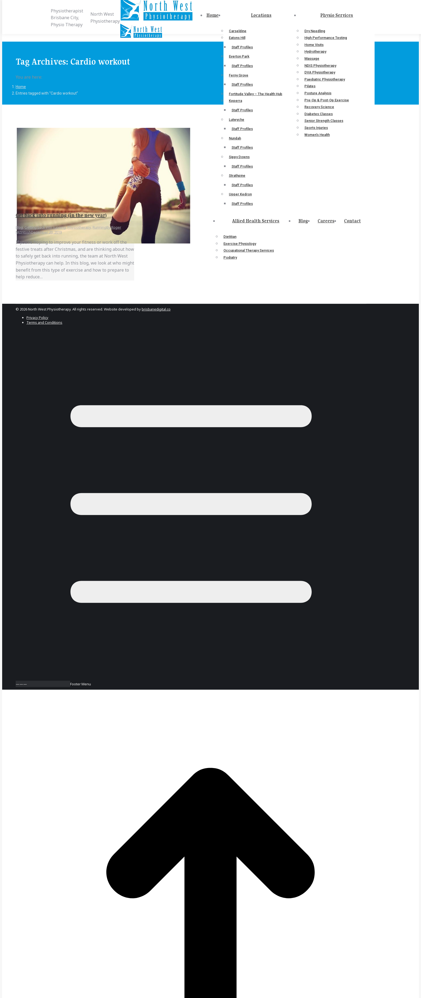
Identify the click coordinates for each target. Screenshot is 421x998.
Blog (19, 227)
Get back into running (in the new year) (61, 215)
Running (99, 227)
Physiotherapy (79, 227)
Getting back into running (45, 227)
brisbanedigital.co (156, 309)
